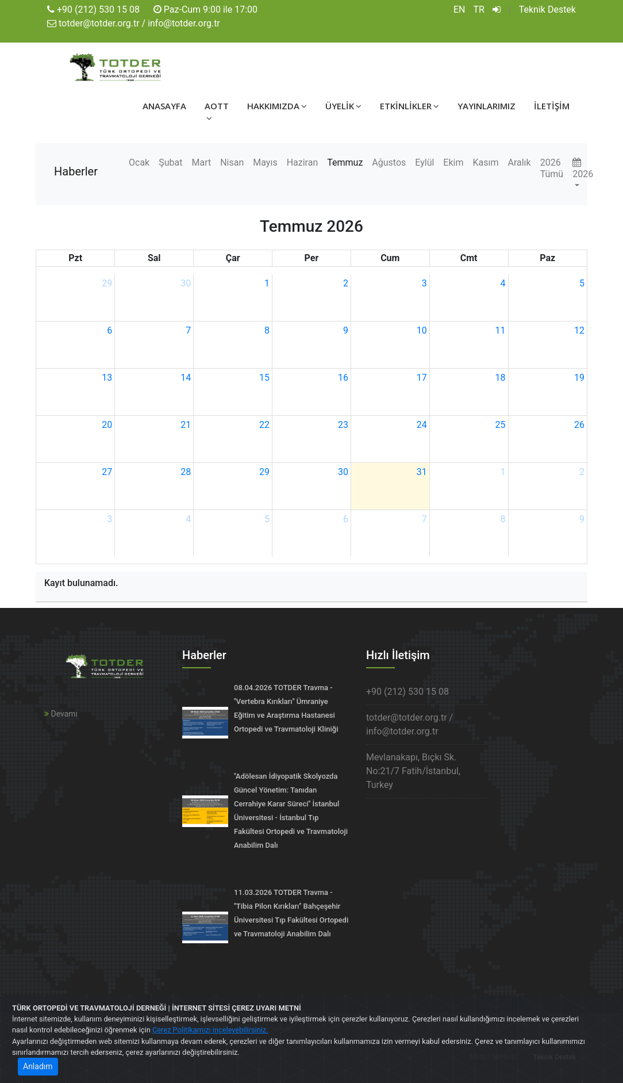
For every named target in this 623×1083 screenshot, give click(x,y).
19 (579, 377)
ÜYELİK (343, 106)
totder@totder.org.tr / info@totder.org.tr (139, 23)
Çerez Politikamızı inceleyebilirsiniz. (210, 1030)
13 (107, 377)
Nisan (232, 162)
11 (500, 330)
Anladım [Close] (38, 1066)
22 (264, 424)
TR (479, 9)
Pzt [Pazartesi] (75, 257)
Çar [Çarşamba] (233, 257)
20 (107, 424)
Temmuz (345, 162)
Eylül (424, 162)
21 (185, 424)
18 (500, 377)
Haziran (302, 162)
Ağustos (389, 162)
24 (422, 424)
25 (500, 424)
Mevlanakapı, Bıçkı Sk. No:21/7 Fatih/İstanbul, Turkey (413, 771)
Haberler (76, 171)
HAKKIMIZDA (277, 106)
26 (579, 424)
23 (343, 424)
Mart (201, 162)
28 (185, 471)
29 (107, 283)
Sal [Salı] (154, 257)
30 (185, 283)
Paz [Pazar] (547, 257)
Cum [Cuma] (389, 257)
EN (459, 9)
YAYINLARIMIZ (486, 106)
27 (107, 471)
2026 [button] (582, 168)
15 (264, 377)
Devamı (61, 713)
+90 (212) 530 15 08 (98, 9)
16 (343, 377)
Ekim (453, 162)
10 (422, 330)
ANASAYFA (164, 106)
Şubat (170, 162)
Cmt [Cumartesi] (469, 257)
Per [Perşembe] (312, 257)
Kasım (485, 162)
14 (185, 377)
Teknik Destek (547, 9)
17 (422, 377)
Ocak (139, 162)
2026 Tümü (551, 168)
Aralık (518, 162)
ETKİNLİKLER (409, 106)
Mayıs (265, 162)
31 (422, 471)
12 (579, 330)
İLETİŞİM (552, 106)
